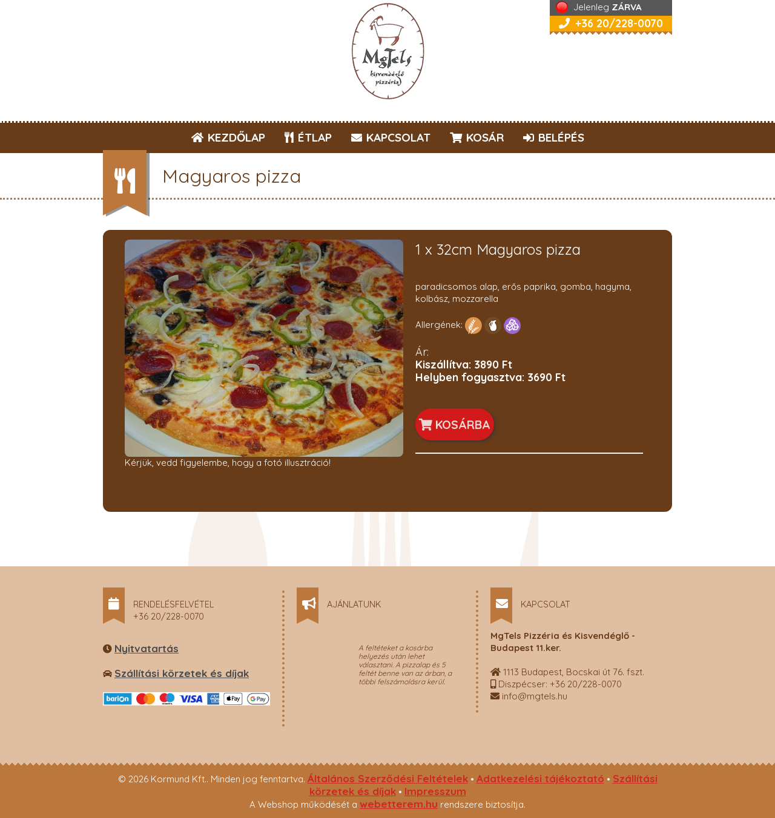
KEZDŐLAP (228, 137)
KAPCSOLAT (390, 137)
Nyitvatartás (146, 648)
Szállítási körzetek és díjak (181, 673)
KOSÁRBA (454, 424)
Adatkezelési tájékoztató (540, 778)
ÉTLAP (309, 137)
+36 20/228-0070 (611, 23)
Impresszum (435, 791)
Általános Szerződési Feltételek (388, 778)
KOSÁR (477, 137)
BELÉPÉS (553, 137)
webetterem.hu (399, 803)
